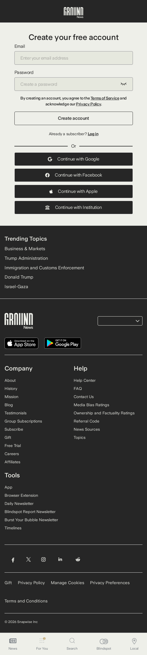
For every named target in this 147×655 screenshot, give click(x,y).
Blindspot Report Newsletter (30, 511)
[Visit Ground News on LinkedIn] (60, 559)
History (11, 388)
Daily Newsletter (19, 503)
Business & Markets (25, 248)
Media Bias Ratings (91, 405)
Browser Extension (21, 495)
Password (73, 80)
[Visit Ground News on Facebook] (13, 559)
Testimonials (16, 413)
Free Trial (13, 445)
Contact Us (84, 396)
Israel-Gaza (16, 286)
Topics (79, 437)
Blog (9, 405)
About (10, 380)
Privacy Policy (88, 104)
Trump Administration (26, 258)
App (8, 487)
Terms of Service (105, 98)
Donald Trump (19, 277)
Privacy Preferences (110, 582)
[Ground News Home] (73, 12)
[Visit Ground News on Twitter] (28, 559)
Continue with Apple (73, 191)
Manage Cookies (67, 582)
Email (73, 54)
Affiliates (12, 462)
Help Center (85, 380)
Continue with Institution (73, 207)
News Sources (87, 429)
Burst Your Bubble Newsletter (31, 520)
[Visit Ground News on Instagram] (43, 559)
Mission (11, 396)
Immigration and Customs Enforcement (44, 267)
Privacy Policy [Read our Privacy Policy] (31, 582)
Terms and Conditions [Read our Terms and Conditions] (26, 601)
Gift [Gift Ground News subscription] (8, 582)
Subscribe (14, 429)
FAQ (78, 388)
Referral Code (86, 421)
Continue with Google (73, 159)
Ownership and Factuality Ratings (104, 413)
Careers (12, 453)
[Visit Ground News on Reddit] (78, 559)
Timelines (13, 528)
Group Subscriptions (23, 421)
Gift (8, 437)
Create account (73, 118)
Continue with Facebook (73, 175)
